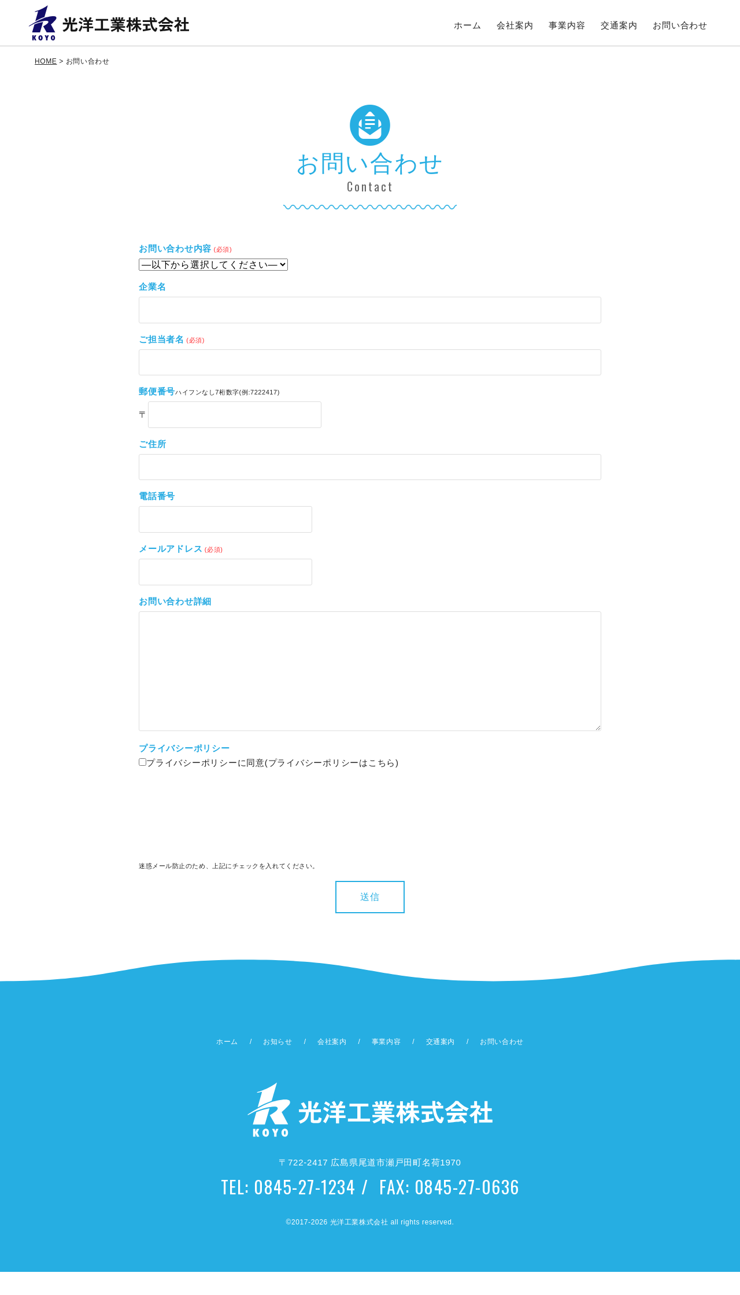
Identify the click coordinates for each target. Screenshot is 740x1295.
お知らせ (277, 1065)
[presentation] (186, 842)
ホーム (467, 25)
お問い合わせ (680, 25)
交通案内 (619, 25)
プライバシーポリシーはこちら (332, 786)
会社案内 (515, 25)
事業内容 (567, 25)
